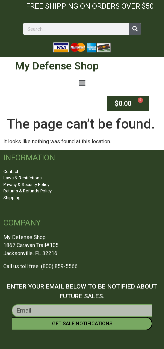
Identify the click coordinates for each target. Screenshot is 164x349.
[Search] (135, 29)
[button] (82, 83)
